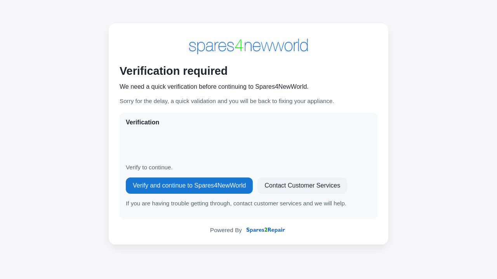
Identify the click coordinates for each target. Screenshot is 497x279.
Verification (142, 122)
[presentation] (185, 145)
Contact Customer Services (302, 185)
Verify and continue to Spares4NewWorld (189, 185)
